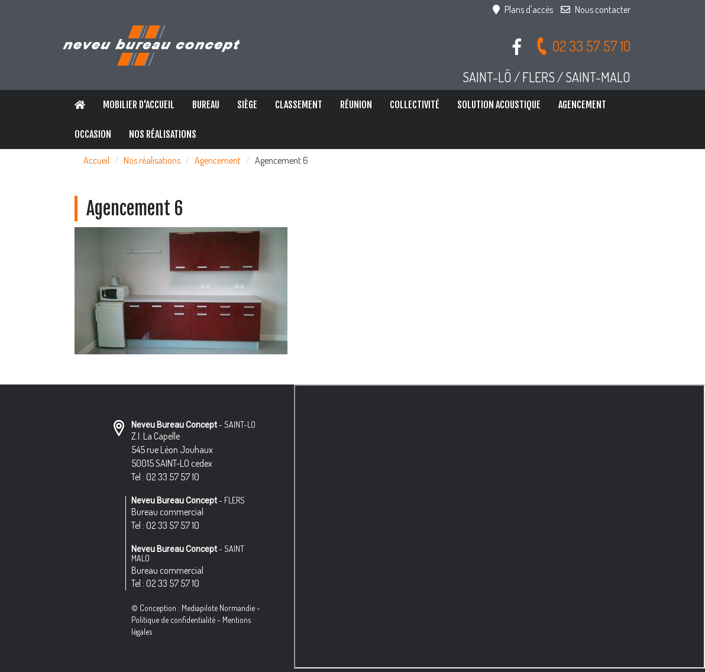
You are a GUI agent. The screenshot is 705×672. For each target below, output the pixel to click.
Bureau (205, 105)
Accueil (96, 160)
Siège (247, 105)
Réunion (356, 105)
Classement (298, 105)
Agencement (582, 105)
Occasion (93, 134)
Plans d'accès (523, 9)
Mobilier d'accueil (138, 105)
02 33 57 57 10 (582, 46)
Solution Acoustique (499, 105)
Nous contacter (595, 9)
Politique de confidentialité (173, 620)
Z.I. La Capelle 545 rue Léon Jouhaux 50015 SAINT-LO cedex (172, 449)
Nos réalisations (162, 134)
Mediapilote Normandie (218, 608)
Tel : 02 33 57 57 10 (165, 477)
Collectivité (414, 105)
